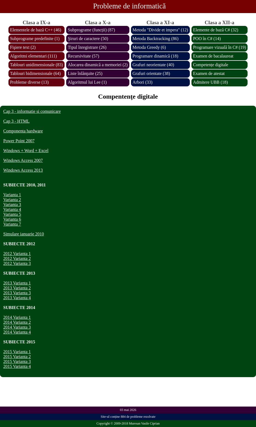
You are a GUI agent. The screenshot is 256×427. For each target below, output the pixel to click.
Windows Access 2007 (23, 160)
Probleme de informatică (129, 6)
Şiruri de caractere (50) (88, 38)
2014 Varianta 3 (17, 327)
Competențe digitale (210, 64)
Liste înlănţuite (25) (85, 73)
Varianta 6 (12, 219)
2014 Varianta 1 (17, 317)
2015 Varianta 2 (17, 356)
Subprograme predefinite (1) (35, 38)
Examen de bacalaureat (213, 56)
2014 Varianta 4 (17, 332)
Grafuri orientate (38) (151, 73)
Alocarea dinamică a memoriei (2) (97, 64)
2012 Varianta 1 (17, 253)
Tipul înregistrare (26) (87, 47)
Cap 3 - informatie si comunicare (32, 111)
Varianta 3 (12, 204)
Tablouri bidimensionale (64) (35, 73)
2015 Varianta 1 (17, 351)
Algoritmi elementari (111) (33, 56)
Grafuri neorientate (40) (153, 64)
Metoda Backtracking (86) (156, 38)
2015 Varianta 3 (17, 361)
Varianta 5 (12, 214)
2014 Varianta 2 (17, 322)
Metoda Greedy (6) (149, 47)
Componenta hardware (23, 131)
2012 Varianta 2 (17, 258)
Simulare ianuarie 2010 (23, 234)
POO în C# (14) (207, 38)
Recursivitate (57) (83, 56)
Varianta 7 (12, 224)
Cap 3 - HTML (16, 121)
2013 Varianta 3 (17, 292)
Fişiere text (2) (23, 47)
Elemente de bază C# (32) (215, 30)
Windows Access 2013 (23, 170)
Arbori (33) (143, 82)
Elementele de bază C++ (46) (35, 30)
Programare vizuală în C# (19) (219, 47)
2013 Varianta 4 (17, 297)
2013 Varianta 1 (17, 283)
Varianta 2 (12, 199)
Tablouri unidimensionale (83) (36, 64)
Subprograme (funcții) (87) (91, 30)
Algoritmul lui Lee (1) (87, 82)
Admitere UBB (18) (210, 82)
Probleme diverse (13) (29, 82)
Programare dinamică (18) (155, 56)
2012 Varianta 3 (17, 263)
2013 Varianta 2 (17, 288)
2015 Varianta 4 (17, 366)
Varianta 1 (12, 194)
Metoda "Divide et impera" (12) (160, 30)
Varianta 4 (12, 209)
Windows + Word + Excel (25, 150)
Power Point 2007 (19, 140)
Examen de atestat (209, 73)
